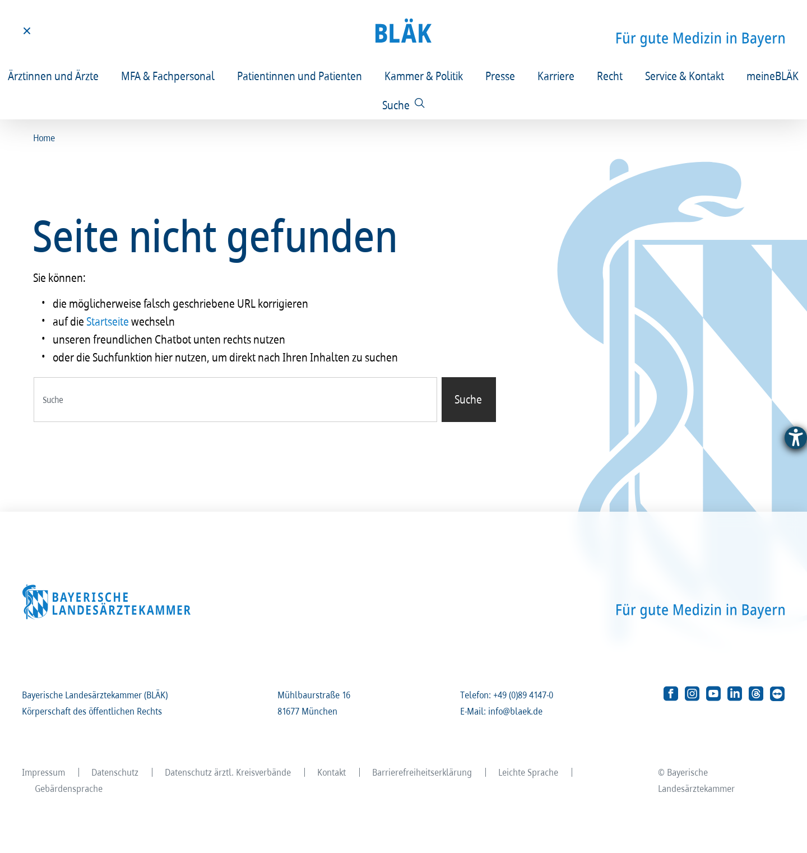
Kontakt (332, 772)
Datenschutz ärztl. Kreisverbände (228, 772)
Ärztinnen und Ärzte (53, 76)
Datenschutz (115, 772)
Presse (501, 76)
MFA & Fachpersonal (168, 76)
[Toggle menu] (26, 30)
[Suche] (404, 104)
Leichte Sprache (529, 772)
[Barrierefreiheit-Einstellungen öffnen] (796, 437)
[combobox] (235, 399)
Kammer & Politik (424, 76)
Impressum (44, 772)
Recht (610, 76)
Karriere (556, 76)
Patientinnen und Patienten (300, 76)
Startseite (108, 321)
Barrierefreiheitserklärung (422, 772)
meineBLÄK (773, 76)
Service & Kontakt (685, 76)
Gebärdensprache (69, 788)
